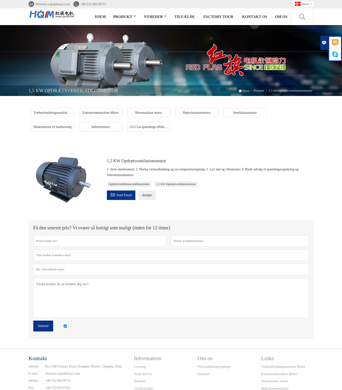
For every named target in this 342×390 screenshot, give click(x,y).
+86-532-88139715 (93, 4)
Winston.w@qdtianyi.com (52, 4)
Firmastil (204, 374)
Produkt (124, 17)
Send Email (121, 194)
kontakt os (254, 17)
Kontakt (37, 358)
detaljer (147, 195)
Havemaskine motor (274, 381)
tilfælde (185, 17)
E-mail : (33, 373)
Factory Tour (218, 17)
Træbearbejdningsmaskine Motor (283, 366)
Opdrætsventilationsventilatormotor (129, 184)
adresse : (34, 366)
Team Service (143, 374)
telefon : (33, 380)
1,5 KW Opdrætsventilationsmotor (176, 184)
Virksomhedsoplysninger (214, 366)
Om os (281, 17)
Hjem (100, 17)
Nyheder (155, 17)
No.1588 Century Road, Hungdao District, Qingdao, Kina (83, 366)
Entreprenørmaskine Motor (279, 374)
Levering (140, 366)
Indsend (43, 326)
